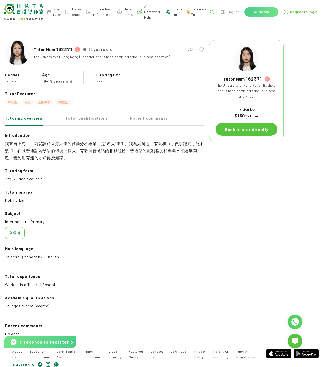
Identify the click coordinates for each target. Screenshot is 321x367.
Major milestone (93, 354)
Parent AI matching (221, 354)
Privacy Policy (200, 354)
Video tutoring (115, 354)
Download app (179, 354)
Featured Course (136, 354)
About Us (17, 354)
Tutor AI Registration (246, 354)
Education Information (39, 354)
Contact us (157, 354)
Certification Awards (67, 354)
